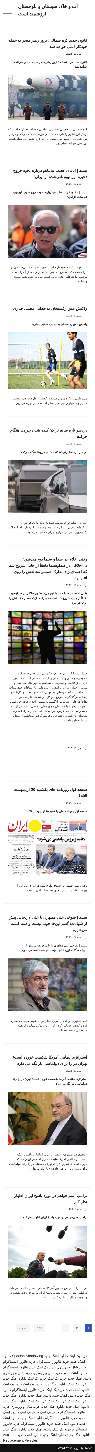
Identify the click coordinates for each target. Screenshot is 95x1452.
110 (39, 1328)
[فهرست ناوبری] (7, 10)
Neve (88, 1448)
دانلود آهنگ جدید (56, 1356)
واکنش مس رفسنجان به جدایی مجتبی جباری (50, 308)
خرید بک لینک (78, 1356)
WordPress (65, 1448)
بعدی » (23, 1328)
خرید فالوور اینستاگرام (53, 1362)
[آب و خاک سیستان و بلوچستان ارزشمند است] (55, 10)
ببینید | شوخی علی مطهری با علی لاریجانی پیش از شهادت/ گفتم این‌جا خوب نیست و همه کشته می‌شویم (48, 923)
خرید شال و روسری (71, 1367)
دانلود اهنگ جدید (75, 1373)
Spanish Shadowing (27, 1356)
